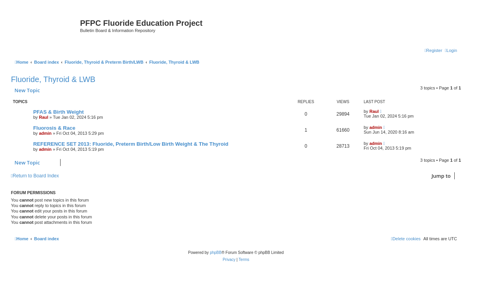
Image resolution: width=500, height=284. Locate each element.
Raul (43, 117)
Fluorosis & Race (54, 128)
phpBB (215, 252)
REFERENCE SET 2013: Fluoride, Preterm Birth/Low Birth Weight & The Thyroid (130, 144)
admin (45, 133)
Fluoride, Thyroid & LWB (53, 79)
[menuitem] (451, 50)
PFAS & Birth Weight (58, 112)
